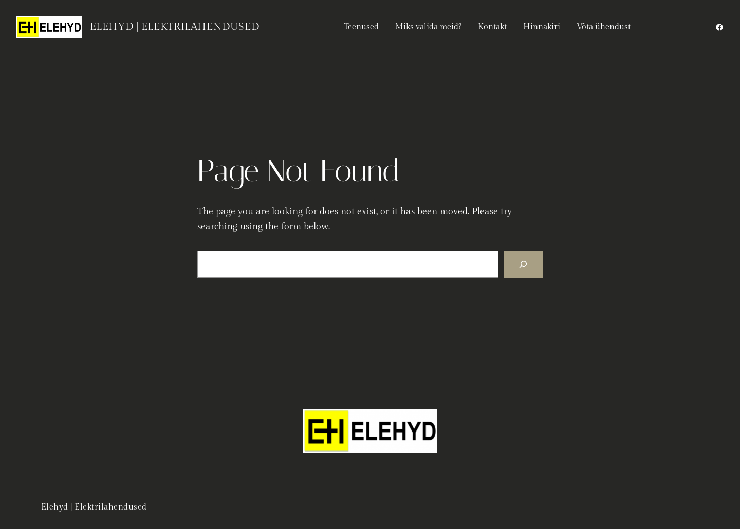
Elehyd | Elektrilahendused (175, 27)
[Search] (523, 264)
